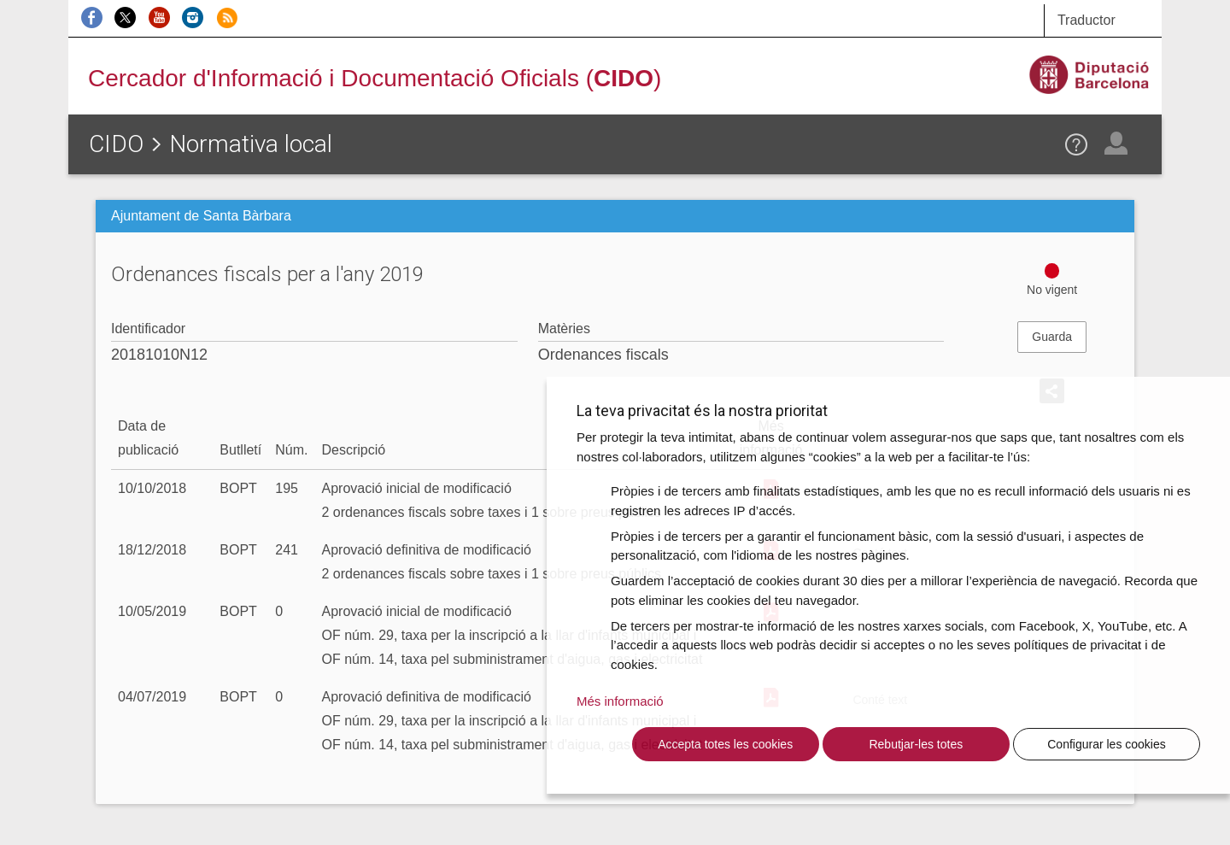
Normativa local (250, 144)
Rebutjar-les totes (916, 744)
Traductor (1086, 20)
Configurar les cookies (1106, 744)
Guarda (1052, 336)
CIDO (116, 144)
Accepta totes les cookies (725, 744)
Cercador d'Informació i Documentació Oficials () (374, 78)
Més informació (620, 701)
